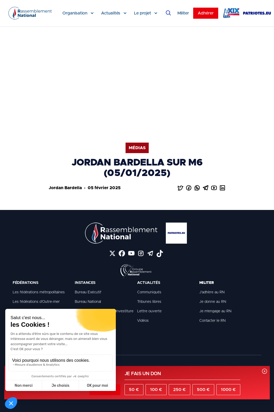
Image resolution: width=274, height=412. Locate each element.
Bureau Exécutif (88, 292)
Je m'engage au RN (215, 311)
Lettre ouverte (149, 311)
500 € (203, 390)
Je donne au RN (212, 302)
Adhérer (206, 13)
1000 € (228, 390)
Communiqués (149, 292)
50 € (134, 390)
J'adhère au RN (212, 292)
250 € (179, 390)
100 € (156, 390)
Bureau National (88, 302)
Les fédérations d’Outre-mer (36, 302)
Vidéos (143, 321)
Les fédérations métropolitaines (39, 292)
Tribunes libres (149, 302)
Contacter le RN (212, 321)
